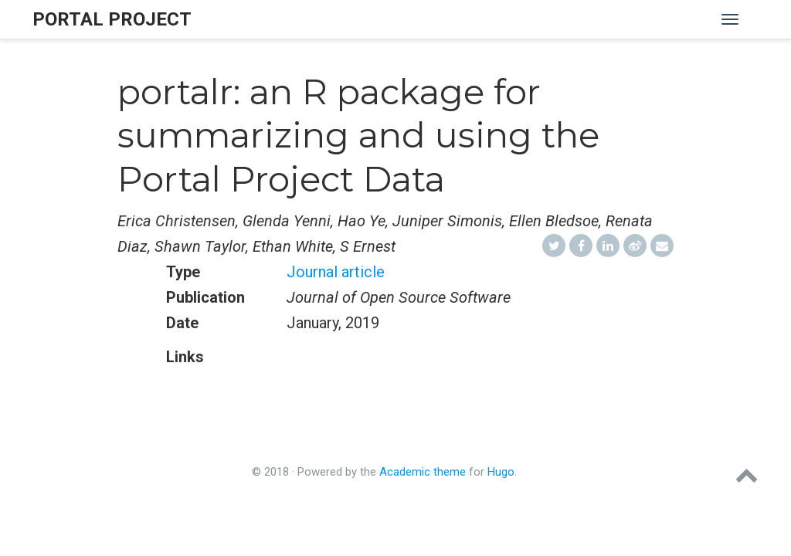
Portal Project (112, 19)
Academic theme (422, 472)
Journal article (336, 272)
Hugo (500, 472)
